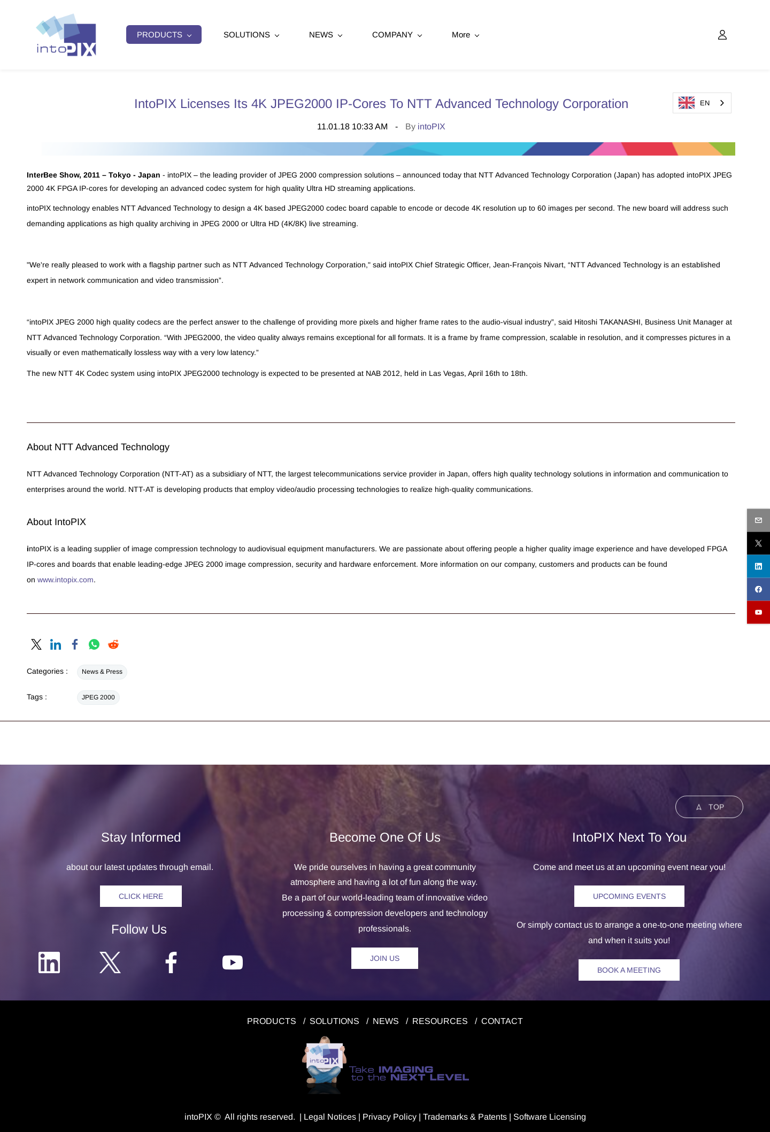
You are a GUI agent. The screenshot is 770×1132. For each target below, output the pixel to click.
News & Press (102, 668)
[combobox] (702, 103)
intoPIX (431, 122)
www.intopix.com (65, 575)
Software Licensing (549, 1112)
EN (694, 102)
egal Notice (330, 1112)
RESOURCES (440, 1016)
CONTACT (502, 1016)
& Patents (487, 1112)
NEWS (386, 1016)
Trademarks (445, 1112)
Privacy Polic (387, 1112)
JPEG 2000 (98, 693)
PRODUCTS (271, 1016)
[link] (36, 641)
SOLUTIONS (334, 1016)
